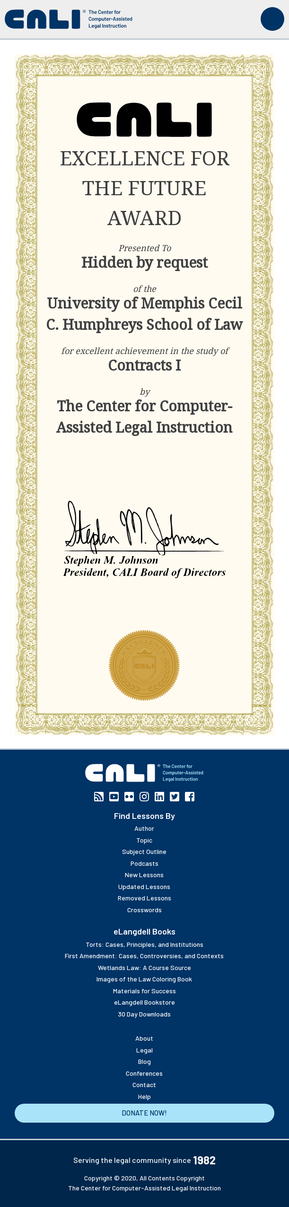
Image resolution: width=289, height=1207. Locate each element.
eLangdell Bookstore (144, 1002)
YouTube (114, 796)
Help (144, 1096)
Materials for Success (144, 991)
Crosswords (144, 910)
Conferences (144, 1073)
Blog (144, 1061)
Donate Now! (144, 1112)
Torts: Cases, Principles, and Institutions (144, 944)
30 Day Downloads (144, 1014)
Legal (144, 1050)
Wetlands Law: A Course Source (144, 967)
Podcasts (144, 863)
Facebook (189, 796)
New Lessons (144, 875)
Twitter (174, 796)
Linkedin (159, 796)
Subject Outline (144, 851)
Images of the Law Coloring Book (144, 979)
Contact (144, 1084)
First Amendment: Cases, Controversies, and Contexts (144, 956)
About (144, 1038)
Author (144, 828)
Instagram (144, 796)
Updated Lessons (144, 886)
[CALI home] (68, 19)
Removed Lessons (144, 898)
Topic (144, 840)
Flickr (129, 796)
